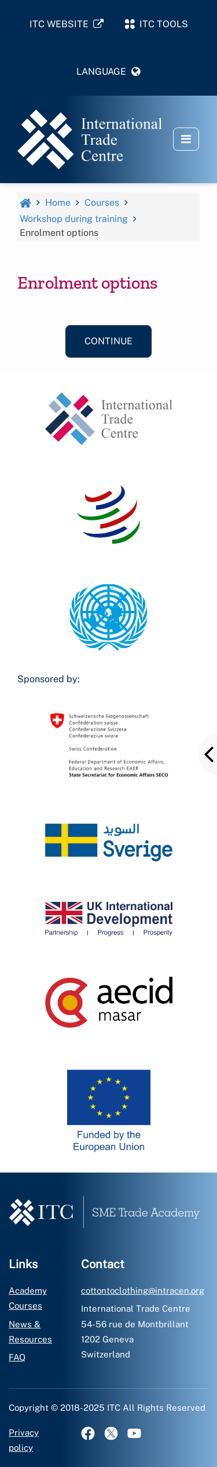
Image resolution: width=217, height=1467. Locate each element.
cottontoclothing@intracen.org (142, 1290)
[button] (109, 72)
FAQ (17, 1357)
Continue (108, 341)
